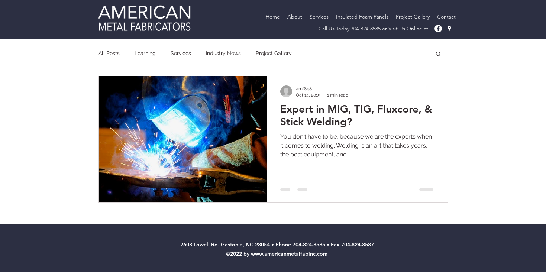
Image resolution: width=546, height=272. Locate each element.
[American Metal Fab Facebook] (438, 28)
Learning (145, 53)
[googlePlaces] (449, 28)
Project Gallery (274, 53)
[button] (438, 54)
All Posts (109, 53)
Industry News (223, 53)
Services (181, 53)
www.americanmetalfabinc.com (289, 253)
